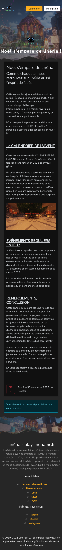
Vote (32, 492)
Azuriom (38, 545)
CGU (32, 497)
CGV (32, 501)
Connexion (34, 8)
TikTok (32, 514)
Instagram (32, 523)
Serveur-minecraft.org (32, 484)
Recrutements (32, 488)
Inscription (52, 8)
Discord (31, 519)
